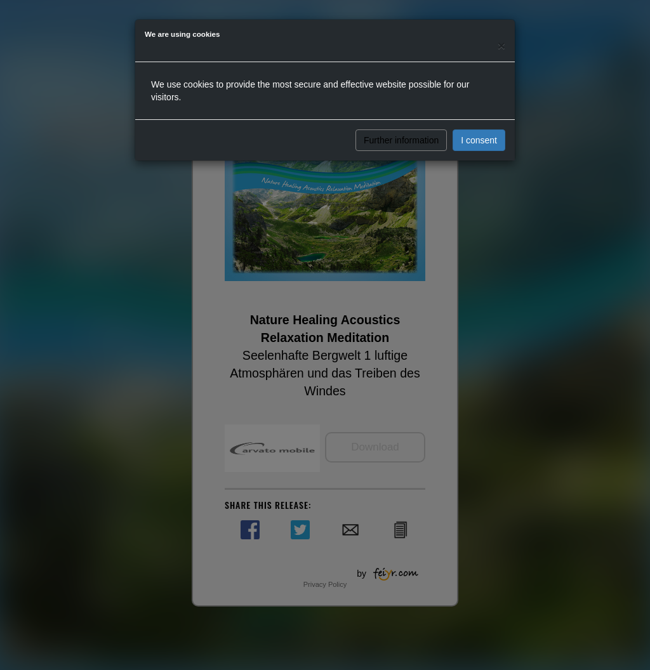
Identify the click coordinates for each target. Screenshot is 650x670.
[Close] (501, 45)
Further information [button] (401, 140)
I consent (479, 140)
